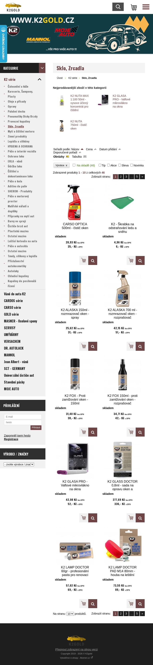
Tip (104, 165)
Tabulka (77, 156)
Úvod (60, 78)
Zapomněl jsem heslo (17, 435)
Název (75, 149)
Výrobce (62, 165)
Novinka (138, 165)
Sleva (125, 165)
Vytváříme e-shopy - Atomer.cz (76, 658)
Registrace (11, 439)
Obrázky (58, 156)
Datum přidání (108, 149)
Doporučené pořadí (65, 152)
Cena (89, 149)
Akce (113, 165)
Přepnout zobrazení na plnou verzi (76, 649)
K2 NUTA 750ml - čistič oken (79, 125)
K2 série (72, 78)
